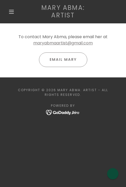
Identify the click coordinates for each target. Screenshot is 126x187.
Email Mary (63, 59)
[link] (63, 11)
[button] (12, 11)
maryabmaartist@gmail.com (63, 43)
